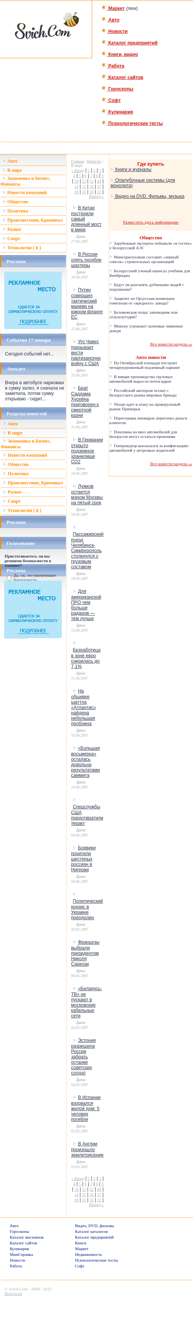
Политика (15, 211)
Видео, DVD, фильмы (94, 1225)
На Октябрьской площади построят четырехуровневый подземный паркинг (144, 365)
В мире (12, 170)
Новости (114, 31)
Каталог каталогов (91, 1231)
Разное (12, 229)
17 (99, 186)
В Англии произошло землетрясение (87, 1149)
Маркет (113, 8)
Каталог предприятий (129, 43)
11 (84, 181)
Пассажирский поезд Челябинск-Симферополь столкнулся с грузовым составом (87, 550)
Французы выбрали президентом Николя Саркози (85, 953)
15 (84, 186)
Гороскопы (117, 89)
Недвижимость (88, 1254)
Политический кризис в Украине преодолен (87, 909)
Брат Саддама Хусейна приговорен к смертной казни (85, 401)
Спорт (11, 238)
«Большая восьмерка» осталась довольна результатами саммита (85, 761)
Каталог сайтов (122, 77)
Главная (77, 161)
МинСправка (21, 1254)
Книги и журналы (131, 169)
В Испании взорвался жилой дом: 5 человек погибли (86, 1108)
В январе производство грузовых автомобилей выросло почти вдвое (141, 378)
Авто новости (151, 357)
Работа (112, 66)
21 (99, 192)
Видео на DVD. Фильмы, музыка (148, 196)
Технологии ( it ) (22, 247)
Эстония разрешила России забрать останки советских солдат (83, 1057)
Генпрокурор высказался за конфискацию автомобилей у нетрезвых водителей (148, 447)
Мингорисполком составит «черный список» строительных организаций (143, 259)
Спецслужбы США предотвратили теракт (87, 815)
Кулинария (117, 112)
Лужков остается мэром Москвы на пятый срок (86, 494)
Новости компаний (25, 192)
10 (77, 181)
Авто (110, 20)
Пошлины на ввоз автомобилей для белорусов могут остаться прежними (143, 434)
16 (92, 186)
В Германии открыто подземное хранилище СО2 (87, 450)
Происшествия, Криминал (33, 220)
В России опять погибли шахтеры (86, 260)
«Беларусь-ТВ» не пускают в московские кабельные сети (86, 1002)
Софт (111, 100)
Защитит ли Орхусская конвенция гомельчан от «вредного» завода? (141, 300)
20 (92, 192)
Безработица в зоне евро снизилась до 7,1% (86, 658)
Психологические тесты (132, 123)
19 (84, 192)
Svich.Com (18, 1289)
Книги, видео (119, 54)
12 (92, 181)
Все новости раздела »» (171, 344)
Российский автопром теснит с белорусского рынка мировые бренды (143, 392)
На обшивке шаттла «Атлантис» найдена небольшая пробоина (83, 707)
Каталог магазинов (26, 1237)
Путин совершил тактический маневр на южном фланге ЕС (86, 303)
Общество (15, 201)
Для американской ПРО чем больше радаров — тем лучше (86, 605)
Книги (80, 1243)
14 (76, 186)
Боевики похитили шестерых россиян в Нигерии (83, 858)
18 (76, 192)
